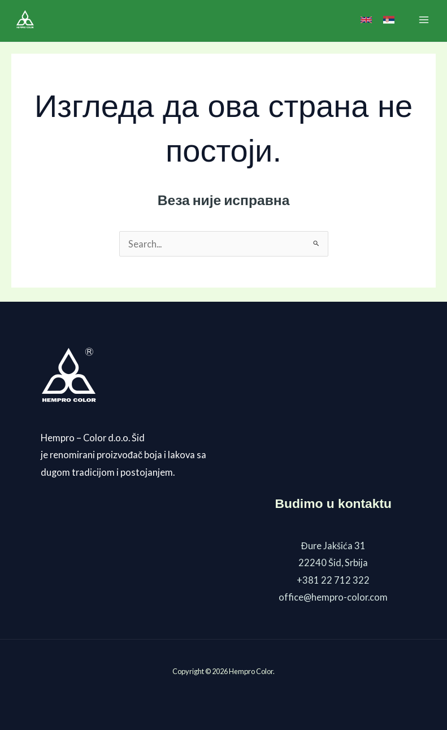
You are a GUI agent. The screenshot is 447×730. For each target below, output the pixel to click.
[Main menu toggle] (423, 19)
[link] (366, 19)
